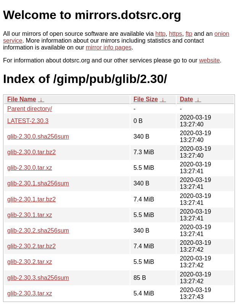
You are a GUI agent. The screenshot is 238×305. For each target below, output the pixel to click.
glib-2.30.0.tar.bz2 (31, 152)
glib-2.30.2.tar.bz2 (31, 246)
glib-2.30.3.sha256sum (38, 278)
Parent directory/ (29, 108)
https (175, 33)
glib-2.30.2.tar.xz (29, 262)
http (160, 33)
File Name (21, 99)
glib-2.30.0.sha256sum (38, 136)
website (209, 60)
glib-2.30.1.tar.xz (29, 215)
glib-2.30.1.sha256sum (38, 183)
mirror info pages (109, 47)
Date (186, 99)
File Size (145, 99)
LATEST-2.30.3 (27, 121)
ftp (188, 33)
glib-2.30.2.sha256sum (38, 230)
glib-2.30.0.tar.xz (29, 167)
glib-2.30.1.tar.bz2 (31, 199)
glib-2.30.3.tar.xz (29, 293)
